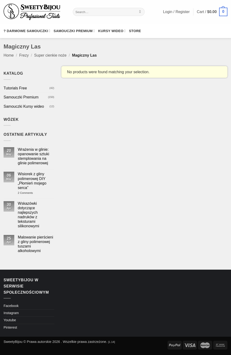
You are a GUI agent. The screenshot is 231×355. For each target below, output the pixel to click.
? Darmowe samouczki (27, 31)
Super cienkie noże (50, 55)
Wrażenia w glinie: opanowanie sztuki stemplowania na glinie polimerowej (33, 156)
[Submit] (140, 12)
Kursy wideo (112, 31)
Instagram (11, 313)
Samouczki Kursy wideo (24, 106)
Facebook (11, 306)
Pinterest (10, 327)
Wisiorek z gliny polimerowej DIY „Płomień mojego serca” (32, 181)
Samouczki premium (74, 31)
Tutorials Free (15, 88)
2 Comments (32, 193)
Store (135, 31)
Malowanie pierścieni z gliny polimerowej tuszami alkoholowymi (35, 244)
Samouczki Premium (21, 97)
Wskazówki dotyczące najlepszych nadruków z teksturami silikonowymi (28, 214)
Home (9, 55)
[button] (212, 12)
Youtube (10, 320)
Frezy (24, 55)
